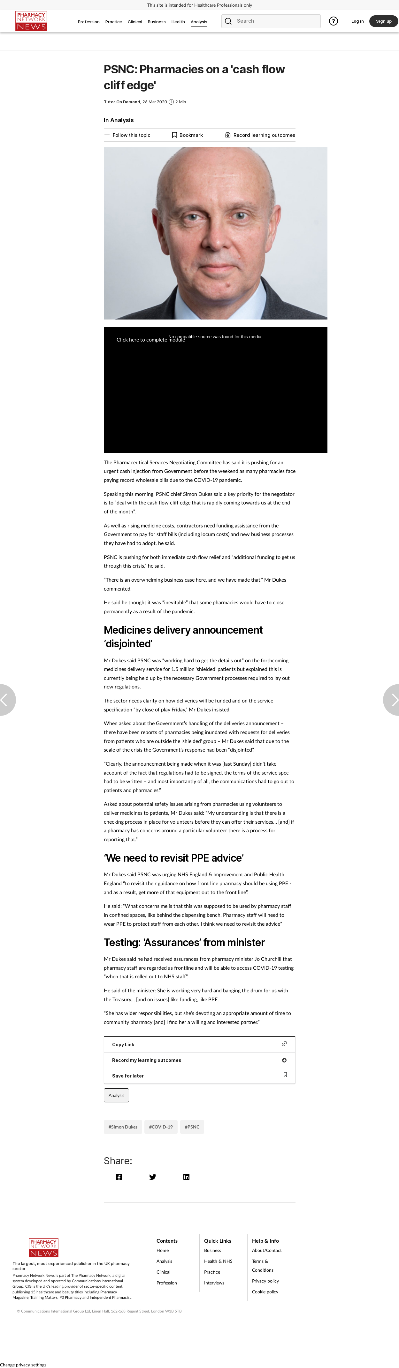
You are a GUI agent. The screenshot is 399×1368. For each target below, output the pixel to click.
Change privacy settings (23, 1364)
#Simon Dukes (123, 1126)
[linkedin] (186, 1177)
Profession (167, 1282)
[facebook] (120, 1177)
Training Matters (44, 1297)
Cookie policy (265, 1291)
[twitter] (154, 1177)
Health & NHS (218, 1261)
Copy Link (199, 1044)
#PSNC (192, 1126)
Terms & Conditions (262, 1265)
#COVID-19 (161, 1126)
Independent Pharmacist (110, 1297)
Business (212, 1250)
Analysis (116, 1095)
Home (163, 1250)
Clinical (163, 1272)
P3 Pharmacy (70, 1297)
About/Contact (267, 1250)
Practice (212, 1272)
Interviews (214, 1282)
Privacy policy (265, 1280)
